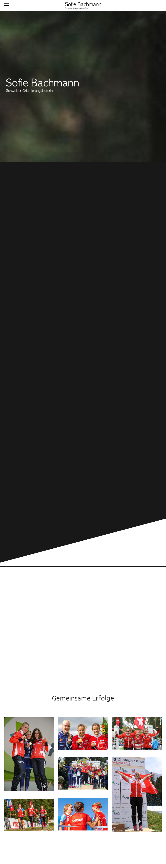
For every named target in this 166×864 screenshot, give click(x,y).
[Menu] (7, 5)
